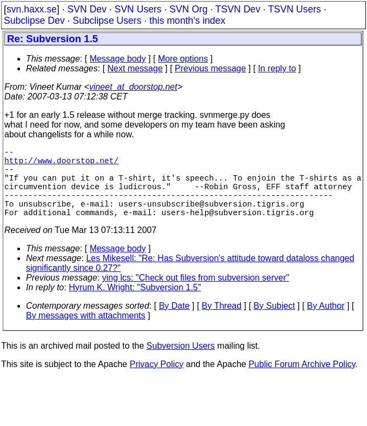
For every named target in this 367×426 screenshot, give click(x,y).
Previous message (210, 68)
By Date (174, 323)
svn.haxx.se (31, 9)
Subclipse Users (107, 20)
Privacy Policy (156, 381)
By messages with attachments (86, 332)
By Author (325, 323)
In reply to (277, 68)
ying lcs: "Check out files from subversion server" (196, 294)
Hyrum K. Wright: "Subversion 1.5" (135, 304)
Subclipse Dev (34, 20)
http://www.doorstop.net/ (61, 164)
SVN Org (188, 9)
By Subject (273, 323)
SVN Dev (86, 9)
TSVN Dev (237, 9)
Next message (134, 68)
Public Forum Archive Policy (301, 381)
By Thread (222, 323)
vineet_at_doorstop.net (133, 86)
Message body (117, 58)
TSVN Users (294, 9)
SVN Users (137, 9)
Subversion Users (181, 363)
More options (183, 58)
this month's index (187, 20)
